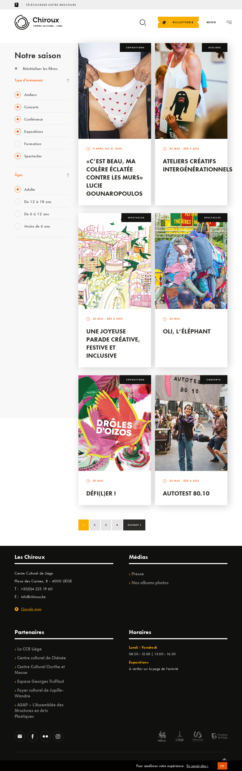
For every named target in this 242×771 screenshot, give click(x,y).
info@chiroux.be (33, 596)
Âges (18, 174)
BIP (17, 314)
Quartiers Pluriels (28, 346)
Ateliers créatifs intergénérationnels (197, 165)
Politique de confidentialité (181, 761)
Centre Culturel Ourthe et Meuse (40, 669)
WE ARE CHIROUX (30, 389)
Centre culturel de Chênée (41, 658)
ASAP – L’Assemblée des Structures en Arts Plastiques (39, 710)
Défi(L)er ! (101, 493)
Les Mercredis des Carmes (35, 271)
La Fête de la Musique (32, 261)
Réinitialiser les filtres (36, 68)
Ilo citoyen (22, 357)
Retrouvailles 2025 (30, 400)
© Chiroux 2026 (148, 761)
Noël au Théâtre (27, 378)
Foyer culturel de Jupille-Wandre (39, 693)
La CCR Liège (29, 649)
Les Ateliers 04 (26, 325)
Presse (138, 574)
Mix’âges (22, 282)
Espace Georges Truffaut (40, 681)
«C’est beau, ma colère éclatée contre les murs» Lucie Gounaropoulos (114, 177)
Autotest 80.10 (186, 493)
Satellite (21, 303)
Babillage (22, 293)
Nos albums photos (150, 582)
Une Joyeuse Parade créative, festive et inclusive (113, 343)
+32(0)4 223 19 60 (37, 588)
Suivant (134, 524)
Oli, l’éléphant (186, 331)
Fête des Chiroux (27, 250)
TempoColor (24, 367)
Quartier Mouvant (29, 335)
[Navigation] (211, 22)
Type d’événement (29, 80)
